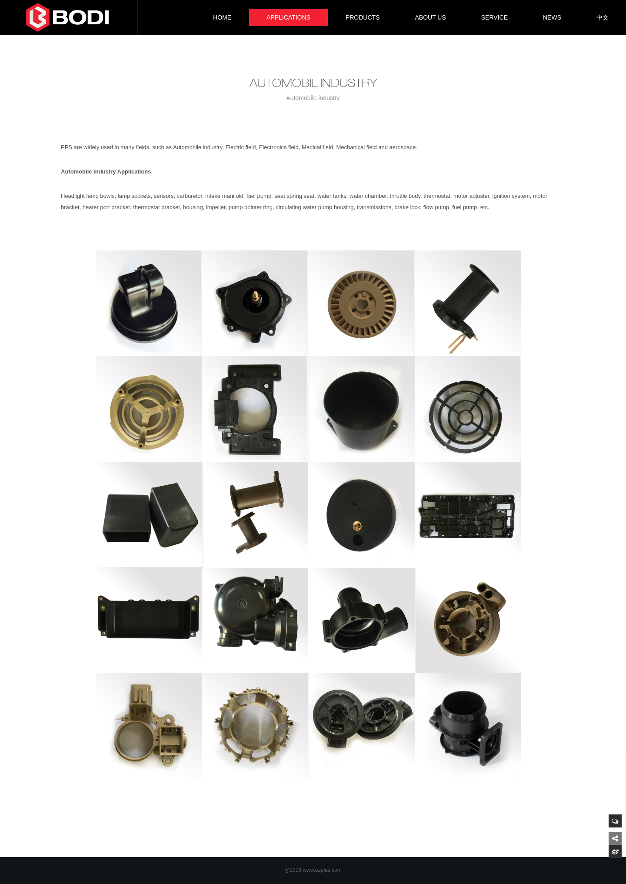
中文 (602, 17)
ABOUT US (430, 17)
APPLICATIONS (288, 17)
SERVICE (494, 17)
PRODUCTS (363, 17)
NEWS (552, 17)
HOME (222, 17)
